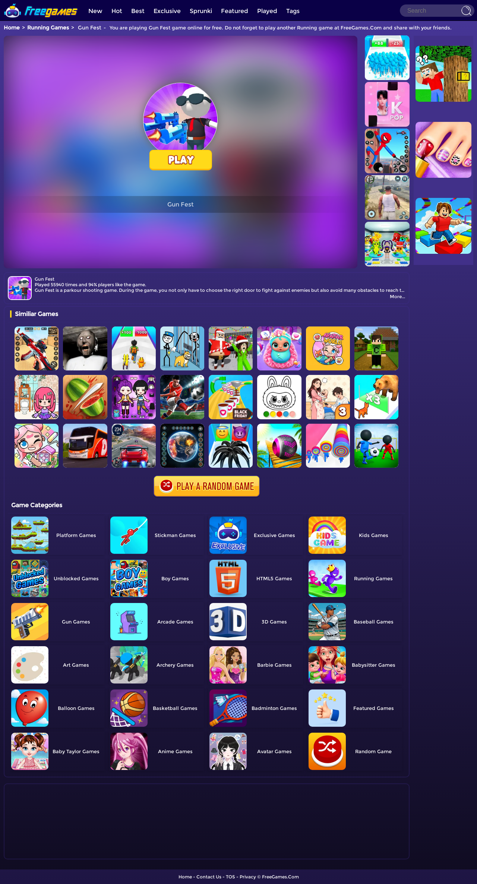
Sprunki (201, 11)
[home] (41, 3)
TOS (230, 877)
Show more (35, 853)
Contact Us (208, 877)
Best (138, 11)
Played (267, 11)
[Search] (437, 10)
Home (12, 27)
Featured (234, 11)
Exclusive (167, 11)
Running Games (48, 27)
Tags (293, 11)
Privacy (248, 877)
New (95, 11)
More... (397, 296)
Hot (116, 11)
